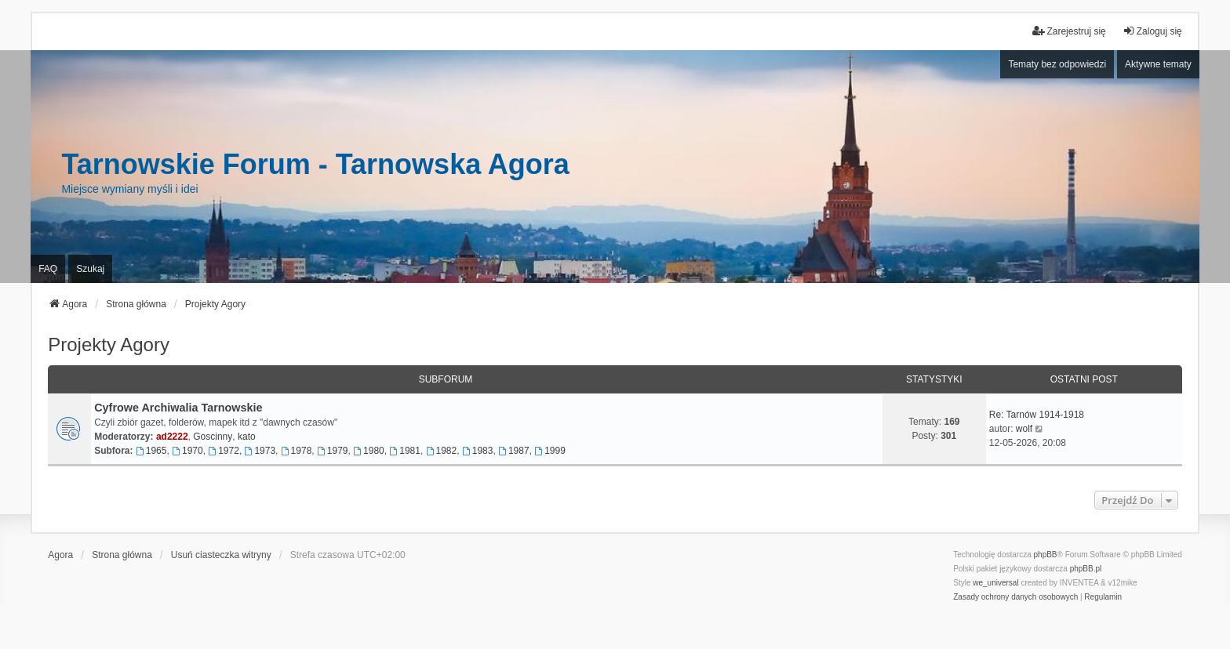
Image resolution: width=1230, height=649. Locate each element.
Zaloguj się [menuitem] (1152, 31)
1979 (332, 450)
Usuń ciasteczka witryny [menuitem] (221, 554)
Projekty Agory (108, 344)
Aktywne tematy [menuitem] (1158, 64)
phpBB (1045, 554)
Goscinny (212, 436)
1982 (441, 450)
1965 (151, 450)
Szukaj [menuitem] (90, 268)
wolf (1024, 428)
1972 (223, 450)
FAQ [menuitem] (47, 268)
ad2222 (172, 436)
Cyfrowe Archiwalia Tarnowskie (178, 407)
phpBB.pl (1086, 568)
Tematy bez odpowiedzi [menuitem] (1057, 64)
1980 (368, 450)
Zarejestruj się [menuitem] (1068, 31)
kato (247, 436)
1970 (187, 450)
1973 (260, 450)
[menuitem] (1015, 597)
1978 (296, 450)
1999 (550, 450)
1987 (513, 450)
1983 (477, 450)
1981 (404, 450)
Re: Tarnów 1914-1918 (1036, 414)
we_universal (995, 582)
